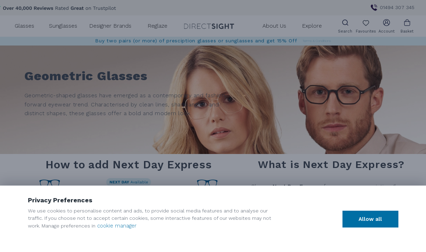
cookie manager (117, 226)
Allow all (370, 219)
